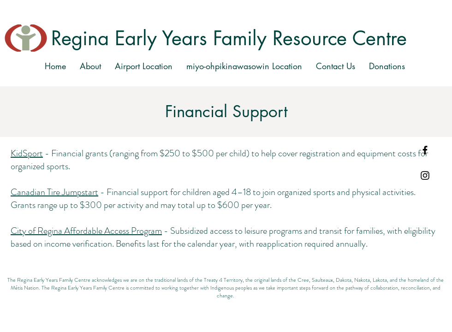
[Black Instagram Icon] (425, 175)
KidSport (27, 153)
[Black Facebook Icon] (425, 150)
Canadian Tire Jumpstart (54, 192)
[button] (143, 65)
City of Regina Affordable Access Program (86, 230)
